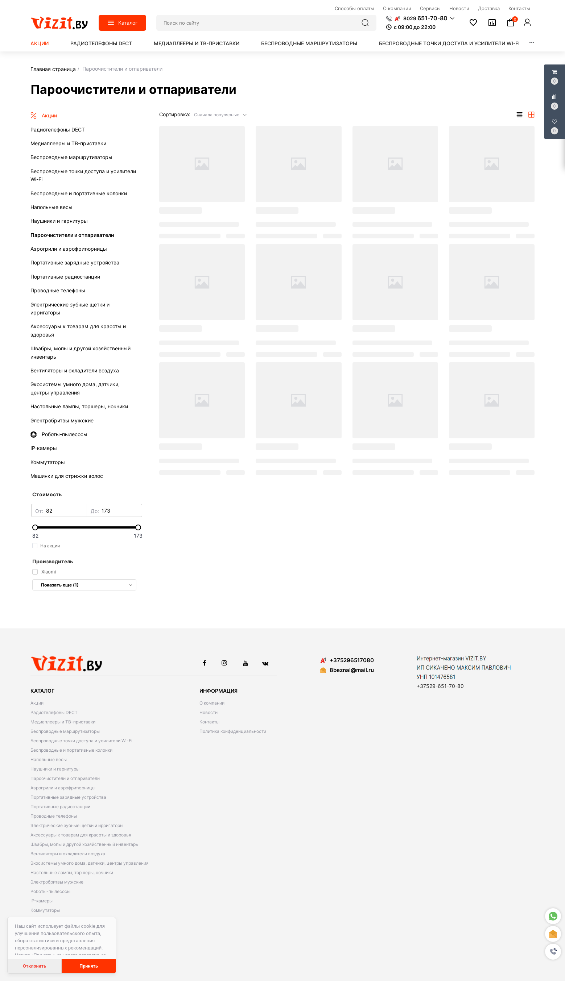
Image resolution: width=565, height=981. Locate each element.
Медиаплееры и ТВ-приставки (196, 43)
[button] (553, 951)
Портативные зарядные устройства (68, 797)
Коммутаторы (45, 910)
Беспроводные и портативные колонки (71, 750)
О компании (211, 703)
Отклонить (34, 966)
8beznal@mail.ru (352, 670)
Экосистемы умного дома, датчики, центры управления (89, 863)
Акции (39, 43)
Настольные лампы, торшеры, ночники (71, 872)
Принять (88, 966)
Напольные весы (48, 759)
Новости (208, 712)
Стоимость (47, 494)
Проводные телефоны (53, 816)
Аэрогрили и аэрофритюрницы (62, 787)
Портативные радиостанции (60, 806)
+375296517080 (347, 660)
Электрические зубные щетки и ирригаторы (76, 825)
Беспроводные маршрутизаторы (309, 43)
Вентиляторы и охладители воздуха (67, 853)
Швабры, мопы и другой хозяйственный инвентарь (84, 844)
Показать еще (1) (86, 585)
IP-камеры (41, 900)
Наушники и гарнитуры (54, 769)
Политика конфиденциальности (232, 731)
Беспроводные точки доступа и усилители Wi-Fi (449, 43)
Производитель (52, 561)
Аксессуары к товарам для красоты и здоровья (80, 835)
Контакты (209, 722)
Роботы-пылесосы (50, 891)
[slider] (86, 527)
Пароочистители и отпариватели (65, 778)
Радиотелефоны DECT (101, 43)
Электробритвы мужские (56, 882)
